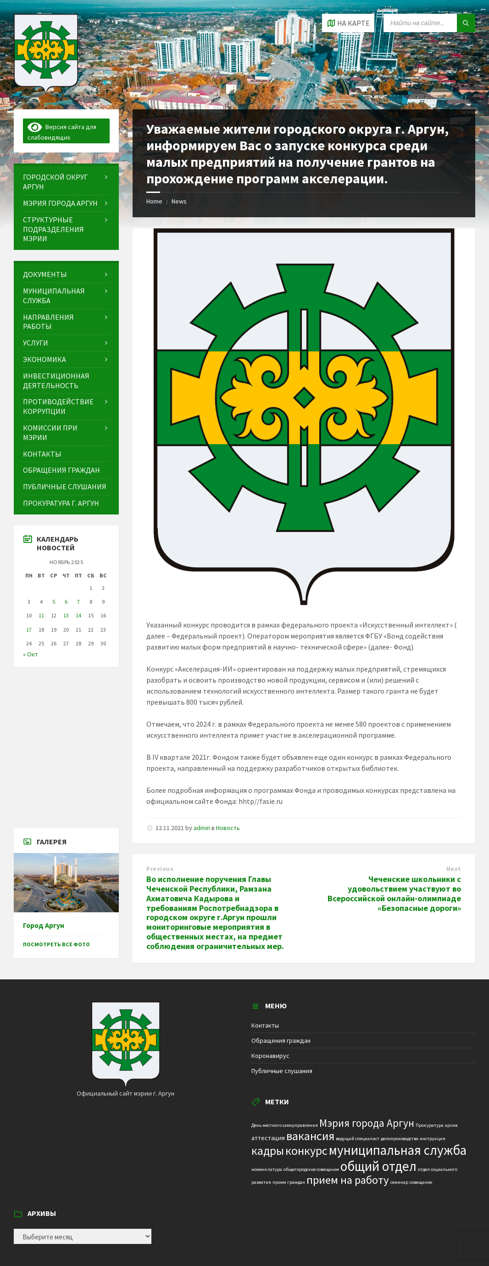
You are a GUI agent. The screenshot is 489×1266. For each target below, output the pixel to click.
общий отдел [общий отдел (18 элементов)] (378, 1166)
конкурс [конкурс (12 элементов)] (306, 1150)
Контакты (265, 1025)
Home (154, 201)
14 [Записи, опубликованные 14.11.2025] (78, 615)
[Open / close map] (348, 23)
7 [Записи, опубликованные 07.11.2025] (78, 601)
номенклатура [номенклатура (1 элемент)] (266, 1169)
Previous (159, 869)
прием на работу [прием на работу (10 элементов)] (347, 1180)
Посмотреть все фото (56, 944)
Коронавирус (270, 1055)
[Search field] (429, 23)
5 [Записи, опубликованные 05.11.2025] (53, 601)
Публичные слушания (281, 1071)
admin (202, 828)
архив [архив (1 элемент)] (451, 1125)
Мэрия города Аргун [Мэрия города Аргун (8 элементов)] (366, 1123)
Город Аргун (43, 925)
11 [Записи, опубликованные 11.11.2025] (41, 615)
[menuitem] (66, 182)
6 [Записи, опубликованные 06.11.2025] (66, 601)
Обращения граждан (281, 1040)
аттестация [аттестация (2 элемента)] (268, 1138)
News (179, 201)
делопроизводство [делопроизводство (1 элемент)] (399, 1139)
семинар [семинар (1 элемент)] (399, 1182)
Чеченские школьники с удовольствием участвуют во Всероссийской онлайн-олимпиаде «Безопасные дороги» (394, 893)
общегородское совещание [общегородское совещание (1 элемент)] (311, 1169)
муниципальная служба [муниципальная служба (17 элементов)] (398, 1150)
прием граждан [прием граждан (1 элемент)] (288, 1182)
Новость (228, 828)
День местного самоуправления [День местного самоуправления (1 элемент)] (284, 1125)
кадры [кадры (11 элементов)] (267, 1150)
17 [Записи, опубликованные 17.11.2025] (29, 629)
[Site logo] (46, 91)
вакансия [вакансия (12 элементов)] (310, 1135)
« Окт (30, 654)
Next (453, 869)
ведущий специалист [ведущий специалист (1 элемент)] (357, 1139)
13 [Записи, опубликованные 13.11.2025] (66, 615)
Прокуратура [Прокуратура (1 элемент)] (430, 1125)
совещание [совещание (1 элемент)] (421, 1182)
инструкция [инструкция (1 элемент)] (432, 1139)
